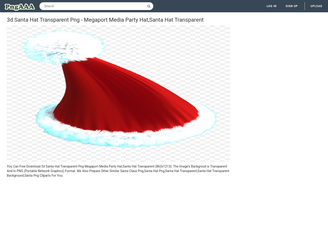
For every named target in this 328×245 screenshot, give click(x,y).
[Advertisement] (118, 212)
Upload (316, 6)
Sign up (292, 6)
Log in (272, 6)
